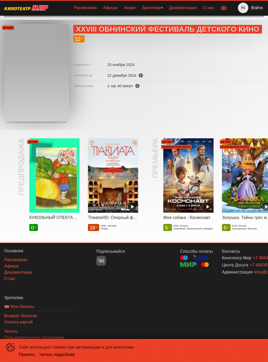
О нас (208, 8)
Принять (27, 354)
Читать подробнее (57, 354)
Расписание (85, 8)
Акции (130, 8)
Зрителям (151, 8)
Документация (183, 8)
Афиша (110, 8)
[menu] (134, 8)
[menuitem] (85, 8)
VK (101, 261)
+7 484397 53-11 (250, 265)
